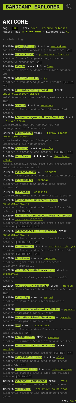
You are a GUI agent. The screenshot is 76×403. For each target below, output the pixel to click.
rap (57, 125)
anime (59, 176)
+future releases (54, 28)
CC (68, 32)
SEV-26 (20, 67)
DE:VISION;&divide (28, 357)
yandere (51, 172)
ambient (8, 176)
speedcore (54, 97)
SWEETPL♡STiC (25, 337)
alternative (19, 164)
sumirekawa (58, 47)
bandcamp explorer (33, 7)
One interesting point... (34, 90)
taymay (51, 133)
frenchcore (26, 62)
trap (18, 176)
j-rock (42, 289)
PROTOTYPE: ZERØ (27, 78)
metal (24, 58)
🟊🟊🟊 (38, 32)
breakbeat (54, 262)
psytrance (55, 58)
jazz (33, 184)
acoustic (9, 313)
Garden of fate (26, 369)
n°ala (60, 357)
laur (50, 67)
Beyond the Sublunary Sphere (36, 200)
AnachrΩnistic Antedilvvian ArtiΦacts (43, 216)
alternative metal (25, 168)
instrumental (18, 50)
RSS (15, 28)
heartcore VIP (25, 172)
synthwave (30, 176)
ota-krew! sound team (51, 389)
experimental (12, 125)
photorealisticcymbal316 (21, 94)
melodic (63, 373)
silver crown (15, 121)
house (24, 184)
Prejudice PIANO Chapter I (35, 318)
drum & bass (46, 184)
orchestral (10, 188)
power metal (36, 97)
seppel (48, 298)
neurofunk (60, 109)
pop (5, 50)
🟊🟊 (31, 32)
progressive (38, 58)
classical (51, 70)
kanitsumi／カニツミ (16, 204)
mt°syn (68, 286)
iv (45, 78)
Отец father (24, 133)
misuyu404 (42, 326)
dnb (22, 82)
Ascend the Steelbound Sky (35, 346)
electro (49, 341)
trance (61, 184)
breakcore (10, 62)
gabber (7, 397)
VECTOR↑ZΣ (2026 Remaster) (35, 270)
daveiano (50, 258)
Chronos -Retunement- (31, 381)
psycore (43, 82)
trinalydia (10, 274)
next (34, 28)
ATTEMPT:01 (23, 389)
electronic (10, 58)
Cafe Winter (24, 180)
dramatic (61, 278)
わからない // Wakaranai (32, 286)
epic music (26, 266)
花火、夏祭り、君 (25, 47)
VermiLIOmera (24, 247)
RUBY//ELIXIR (24, 55)
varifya (47, 148)
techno (37, 341)
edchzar (43, 180)
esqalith (40, 192)
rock (6, 164)
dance (60, 341)
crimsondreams (62, 369)
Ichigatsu (22, 192)
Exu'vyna (21, 148)
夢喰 (17, 326)
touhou (53, 289)
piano (52, 361)
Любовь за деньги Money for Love (39, 117)
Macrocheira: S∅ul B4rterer (36, 231)
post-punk (46, 164)
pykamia (69, 309)
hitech (31, 82)
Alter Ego (22, 298)
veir (64, 381)
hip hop (28, 125)
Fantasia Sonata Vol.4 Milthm (37, 309)
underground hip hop (18, 128)
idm (36, 393)
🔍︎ (69, 7)
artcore (58, 50)
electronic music (51, 301)
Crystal (20, 106)
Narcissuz (22, 258)
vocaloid (36, 50)
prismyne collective (54, 55)
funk (31, 278)
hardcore (36, 70)
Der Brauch (23, 156)
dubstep (65, 70)
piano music (32, 313)
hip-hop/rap (44, 125)
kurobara (47, 106)
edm (5, 74)
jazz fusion (44, 278)
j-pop (48, 50)
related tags (15, 39)
